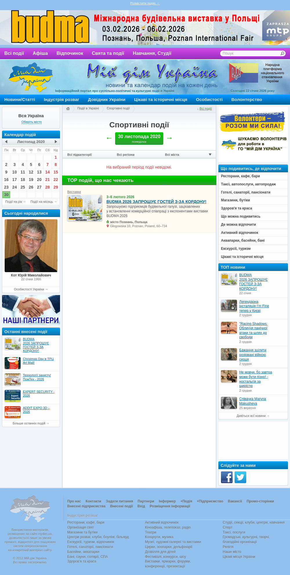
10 (14, 172)
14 (47, 172)
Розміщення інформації (170, 506)
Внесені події (121, 506)
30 (6, 194)
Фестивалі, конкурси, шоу (165, 557)
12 (31, 172)
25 (23, 187)
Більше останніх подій (29, 423)
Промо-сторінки (260, 501)
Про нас (74, 501)
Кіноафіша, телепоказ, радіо (168, 527)
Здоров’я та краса (81, 561)
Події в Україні (88, 108)
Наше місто (232, 552)
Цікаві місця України (239, 557)
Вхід (141, 506)
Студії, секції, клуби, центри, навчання (253, 522)
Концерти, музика (159, 537)
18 (23, 179)
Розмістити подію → (145, 3)
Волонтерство (246, 99)
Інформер (167, 501)
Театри (150, 532)
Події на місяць (41, 201)
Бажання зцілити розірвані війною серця (252, 354)
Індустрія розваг (61, 99)
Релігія (228, 547)
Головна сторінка (68, 109)
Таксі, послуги (234, 532)
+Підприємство (210, 501)
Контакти (93, 501)
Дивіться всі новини (251, 415)
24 (14, 187)
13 (39, 172)
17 (14, 179)
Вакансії (235, 501)
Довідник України (106, 99)
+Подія (186, 501)
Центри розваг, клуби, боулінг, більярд (98, 537)
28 (47, 187)
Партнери (146, 501)
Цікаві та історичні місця (160, 99)
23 (6, 187)
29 (55, 187)
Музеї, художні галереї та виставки (173, 542)
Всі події (14, 53)
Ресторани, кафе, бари (85, 522)
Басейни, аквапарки (83, 552)
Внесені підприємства (86, 506)
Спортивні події (118, 108)
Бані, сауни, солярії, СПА (87, 557)
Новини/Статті (19, 99)
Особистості (209, 99)
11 (23, 172)
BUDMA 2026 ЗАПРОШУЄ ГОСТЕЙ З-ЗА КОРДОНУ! (156, 201)
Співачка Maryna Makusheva (252, 401)
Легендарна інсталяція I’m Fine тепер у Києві (254, 306)
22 (55, 179)
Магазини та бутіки (82, 532)
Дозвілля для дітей (160, 552)
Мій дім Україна (31, 77)
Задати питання (119, 501)
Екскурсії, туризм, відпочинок (90, 542)
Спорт (228, 527)
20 (39, 179)
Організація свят (80, 527)
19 (31, 179)
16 (6, 179)
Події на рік (13, 201)
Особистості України (29, 289)
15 (55, 172)
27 (39, 187)
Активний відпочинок (162, 522)
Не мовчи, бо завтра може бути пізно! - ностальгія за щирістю (255, 379)
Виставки (74, 192)
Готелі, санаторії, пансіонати (90, 547)
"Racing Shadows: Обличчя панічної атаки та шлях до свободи (253, 330)
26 (31, 187)
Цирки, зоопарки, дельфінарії (168, 547)
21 (47, 179)
